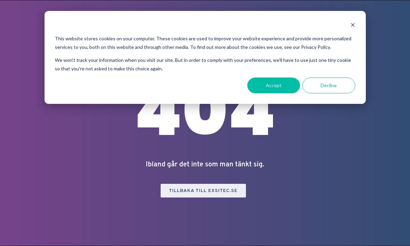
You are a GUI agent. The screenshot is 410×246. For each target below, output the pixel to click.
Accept (274, 85)
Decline (329, 85)
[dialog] (205, 57)
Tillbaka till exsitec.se (203, 191)
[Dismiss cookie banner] (352, 26)
